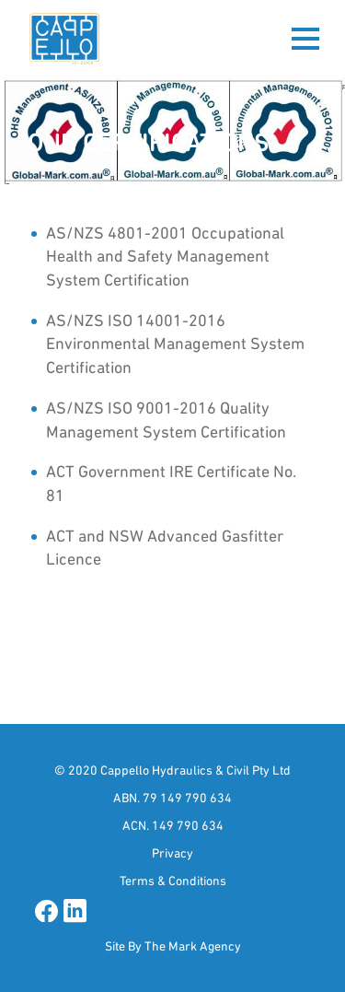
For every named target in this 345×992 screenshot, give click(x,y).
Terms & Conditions (173, 880)
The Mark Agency (192, 946)
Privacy (172, 853)
